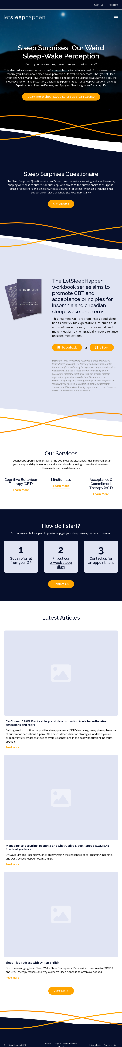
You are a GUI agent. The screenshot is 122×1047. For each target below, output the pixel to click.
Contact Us (61, 580)
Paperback (69, 345)
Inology (61, 1041)
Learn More (21, 487)
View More (61, 986)
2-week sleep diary (61, 562)
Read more (12, 743)
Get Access (61, 202)
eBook (105, 345)
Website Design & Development (59, 1039)
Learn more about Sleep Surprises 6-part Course (61, 96)
